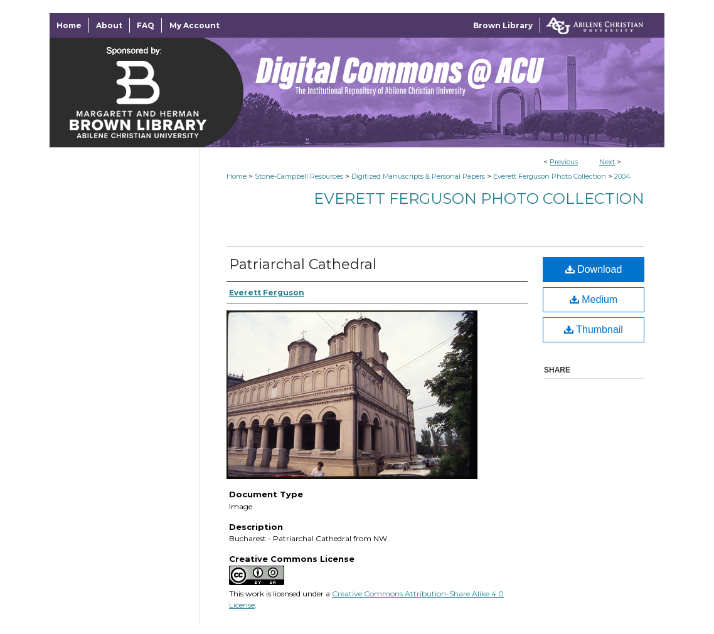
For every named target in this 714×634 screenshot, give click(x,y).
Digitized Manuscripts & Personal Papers (418, 176)
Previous (564, 161)
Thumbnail (593, 329)
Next (607, 161)
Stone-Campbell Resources (299, 176)
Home (236, 176)
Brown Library (503, 25)
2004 (622, 176)
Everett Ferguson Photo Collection (549, 176)
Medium (593, 299)
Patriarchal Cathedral (302, 264)
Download (593, 269)
